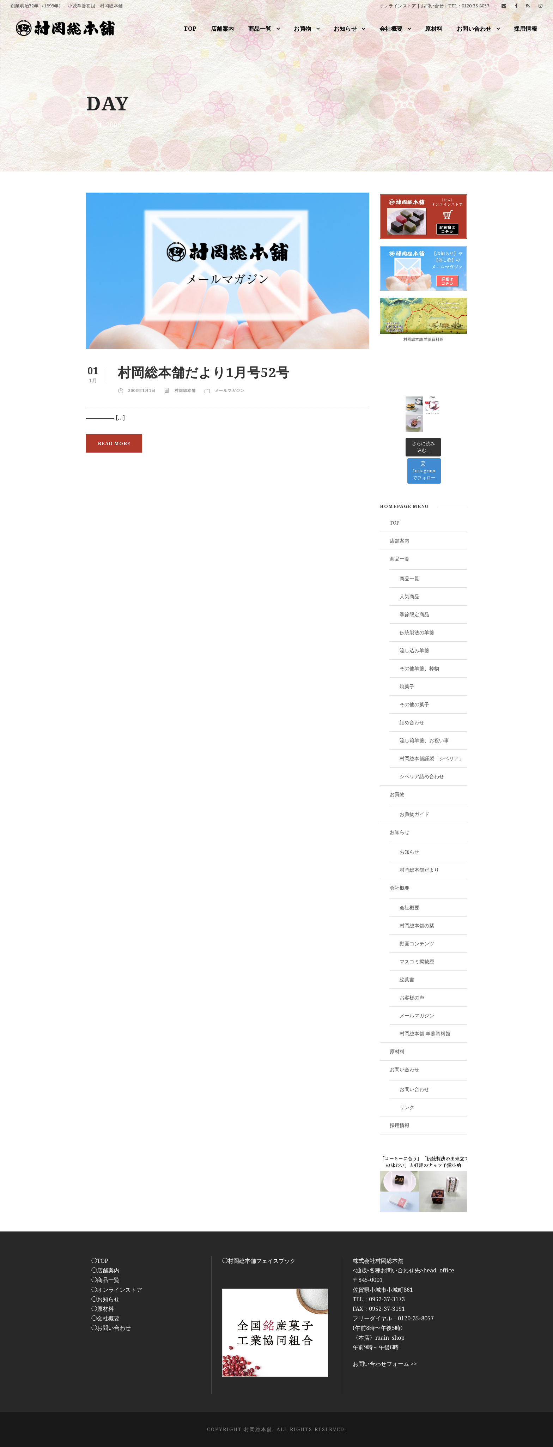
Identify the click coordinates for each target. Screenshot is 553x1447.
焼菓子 (407, 686)
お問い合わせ (474, 28)
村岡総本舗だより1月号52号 (204, 372)
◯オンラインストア (116, 1290)
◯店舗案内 (105, 1270)
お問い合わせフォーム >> (385, 1364)
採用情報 (525, 28)
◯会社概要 (105, 1318)
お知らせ (345, 28)
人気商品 (409, 596)
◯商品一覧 (105, 1280)
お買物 (302, 28)
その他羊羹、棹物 (419, 668)
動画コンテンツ (417, 943)
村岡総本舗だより (419, 869)
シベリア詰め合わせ (422, 776)
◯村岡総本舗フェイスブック (259, 1261)
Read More (114, 443)
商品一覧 (260, 28)
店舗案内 (222, 28)
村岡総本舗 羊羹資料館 (423, 339)
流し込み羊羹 (414, 650)
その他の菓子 (414, 704)
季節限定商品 (414, 614)
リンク (407, 1107)
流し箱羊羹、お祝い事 (424, 740)
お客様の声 (412, 997)
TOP (190, 28)
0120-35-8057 (475, 5)
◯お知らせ (105, 1299)
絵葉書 (407, 979)
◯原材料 (102, 1309)
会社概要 (391, 28)
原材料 (434, 28)
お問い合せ (432, 5)
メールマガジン (229, 390)
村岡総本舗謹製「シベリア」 (432, 758)
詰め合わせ (412, 722)
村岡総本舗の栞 (417, 925)
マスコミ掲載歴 (417, 961)
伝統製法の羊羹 (417, 632)
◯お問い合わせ (111, 1328)
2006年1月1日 (142, 390)
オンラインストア (397, 5)
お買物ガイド (414, 814)
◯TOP (99, 1261)
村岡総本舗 (185, 390)
